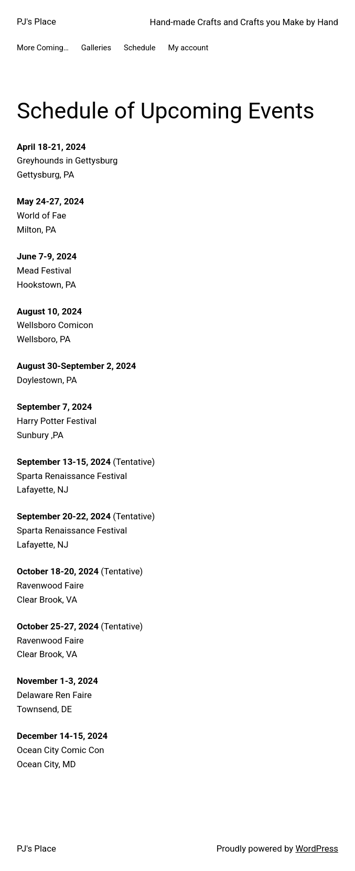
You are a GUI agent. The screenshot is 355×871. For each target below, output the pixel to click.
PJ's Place (36, 21)
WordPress (316, 848)
